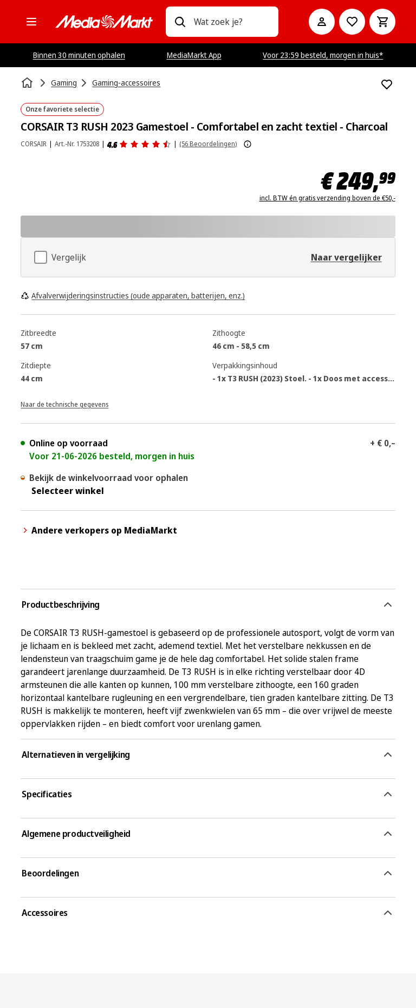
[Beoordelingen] (139, 144)
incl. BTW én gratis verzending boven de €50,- (327, 198)
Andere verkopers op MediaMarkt (99, 530)
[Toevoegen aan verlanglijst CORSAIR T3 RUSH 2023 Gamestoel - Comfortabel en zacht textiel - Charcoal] (386, 84)
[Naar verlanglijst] (352, 22)
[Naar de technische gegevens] (64, 403)
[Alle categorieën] (31, 21)
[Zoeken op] (180, 22)
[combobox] (231, 21)
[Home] (28, 82)
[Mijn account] (322, 22)
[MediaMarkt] (104, 21)
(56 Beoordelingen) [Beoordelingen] (208, 143)
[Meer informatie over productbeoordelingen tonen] (247, 144)
